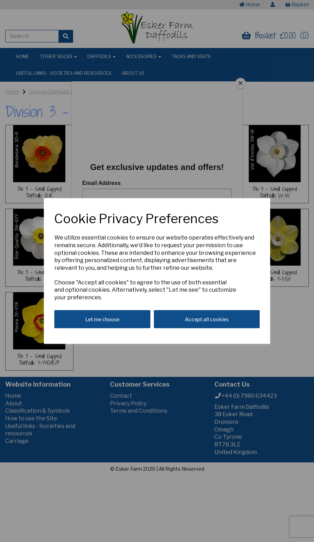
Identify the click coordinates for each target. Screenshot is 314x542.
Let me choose (102, 319)
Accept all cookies (207, 319)
